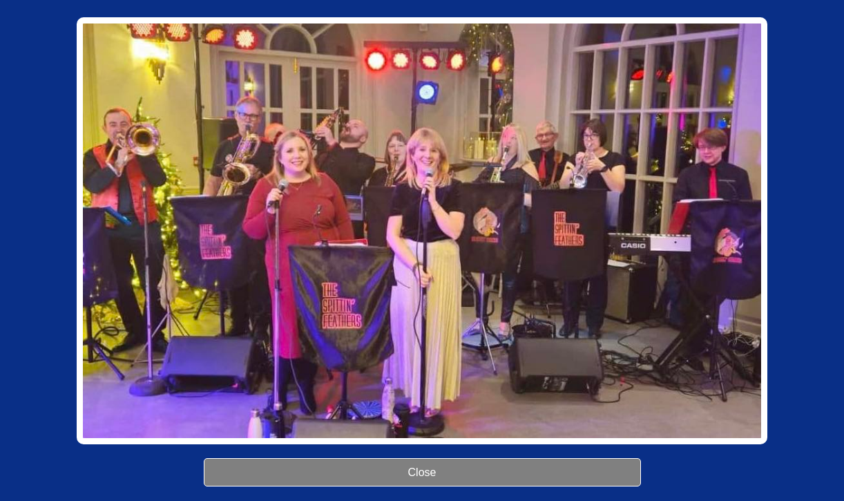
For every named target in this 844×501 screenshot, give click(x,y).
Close (422, 472)
